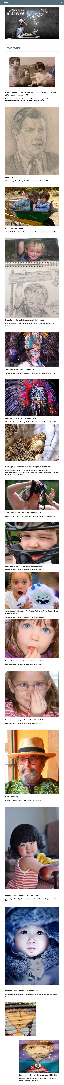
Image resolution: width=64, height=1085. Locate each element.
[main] (32, 48)
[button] (2, 2)
